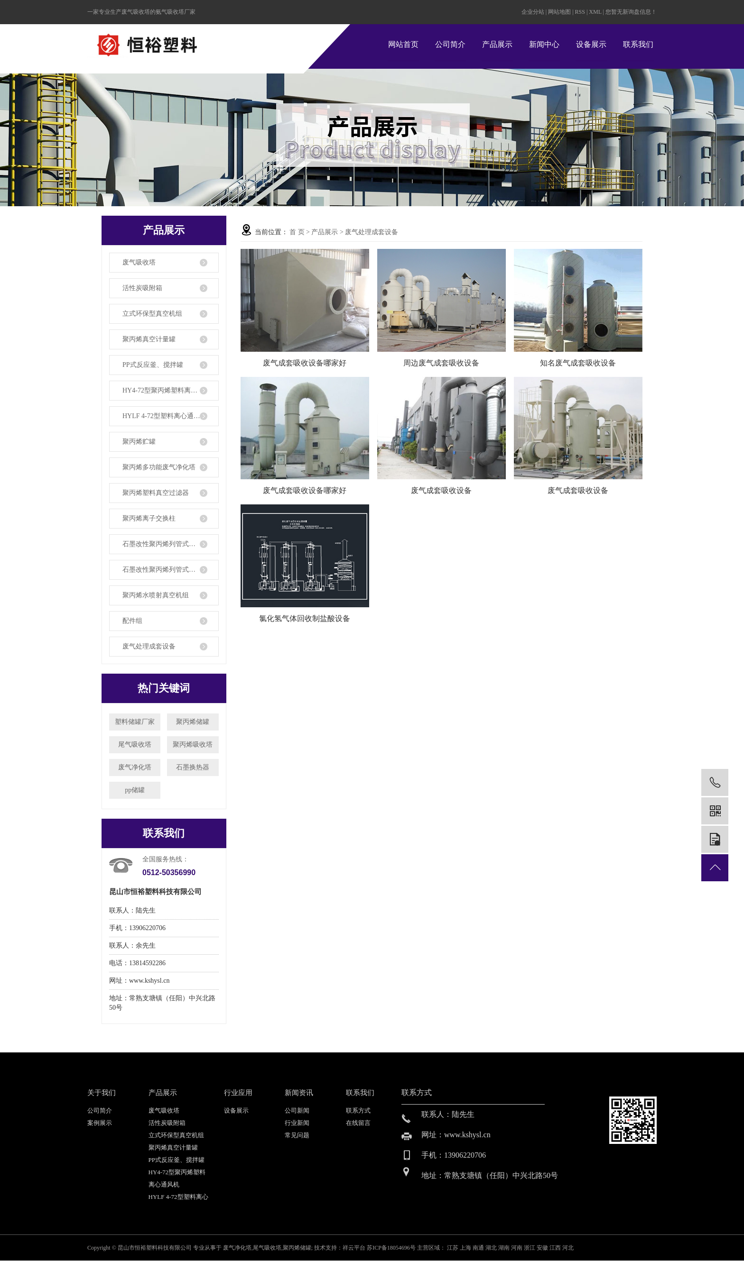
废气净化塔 (134, 767)
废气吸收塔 (139, 262)
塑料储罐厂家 (135, 721)
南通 (479, 1247)
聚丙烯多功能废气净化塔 (158, 467)
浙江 (530, 1247)
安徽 (543, 1247)
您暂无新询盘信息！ (631, 12)
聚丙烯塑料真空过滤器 (155, 492)
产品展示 (497, 44)
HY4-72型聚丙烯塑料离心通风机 (169, 390)
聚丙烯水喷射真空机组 (155, 595)
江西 (555, 1247)
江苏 (453, 1247)
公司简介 (450, 44)
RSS (580, 12)
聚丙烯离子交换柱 (149, 518)
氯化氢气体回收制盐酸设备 (304, 618)
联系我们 (638, 44)
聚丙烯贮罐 (139, 441)
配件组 (132, 620)
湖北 (491, 1247)
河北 (568, 1247)
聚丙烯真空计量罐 (149, 339)
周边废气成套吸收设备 (441, 363)
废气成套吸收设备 (441, 490)
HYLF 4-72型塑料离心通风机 (164, 416)
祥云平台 (354, 1247)
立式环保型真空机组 (152, 313)
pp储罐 (135, 790)
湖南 (504, 1247)
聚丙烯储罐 (192, 721)
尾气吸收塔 (134, 744)
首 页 (297, 232)
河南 (517, 1247)
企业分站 (532, 12)
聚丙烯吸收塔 (193, 744)
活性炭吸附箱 (142, 288)
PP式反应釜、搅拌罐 (152, 364)
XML (595, 12)
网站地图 (560, 12)
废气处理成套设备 (149, 646)
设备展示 (591, 44)
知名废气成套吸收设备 (578, 363)
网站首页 (403, 44)
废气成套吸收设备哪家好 (304, 363)
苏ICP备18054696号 (391, 1247)
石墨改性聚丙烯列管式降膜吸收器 (170, 569)
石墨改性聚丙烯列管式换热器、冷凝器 (170, 544)
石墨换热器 (192, 767)
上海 (466, 1247)
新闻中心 (544, 44)
